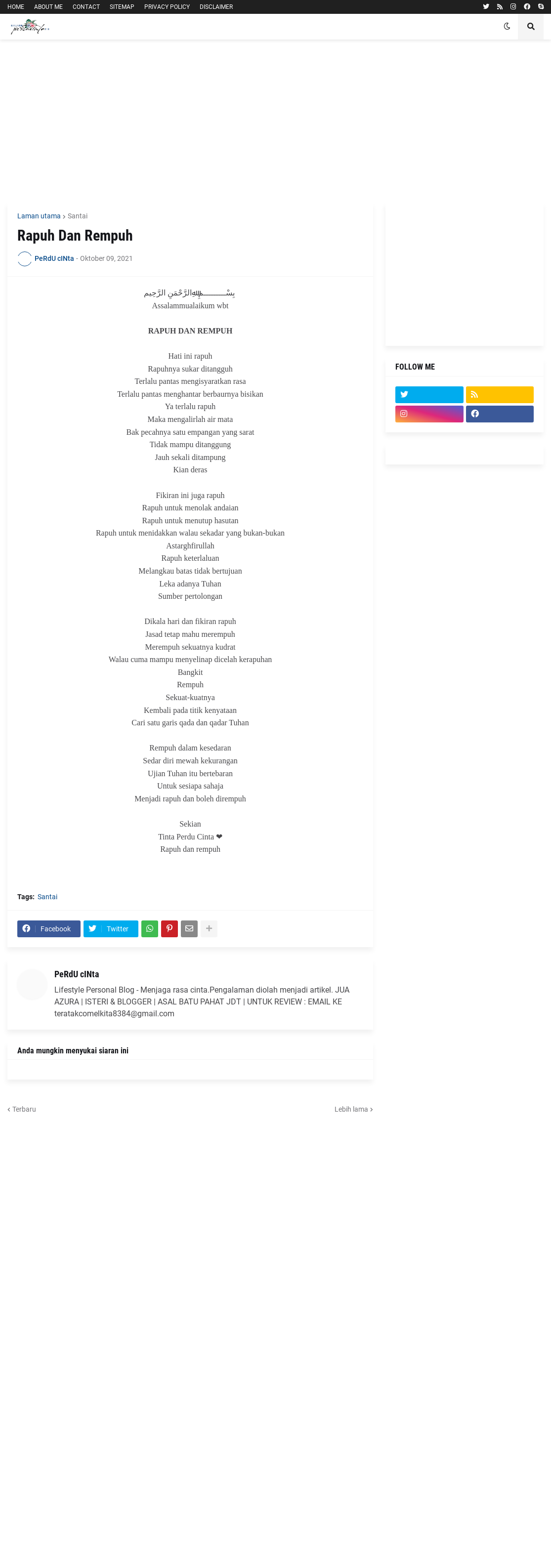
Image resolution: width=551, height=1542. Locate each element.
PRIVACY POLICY (167, 6)
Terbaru (24, 1109)
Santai (77, 215)
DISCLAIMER (216, 6)
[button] (507, 27)
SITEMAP (122, 6)
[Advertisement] (275, 121)
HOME (15, 6)
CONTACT (86, 6)
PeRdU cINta (76, 974)
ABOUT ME (48, 6)
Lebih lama (351, 1109)
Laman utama (39, 215)
